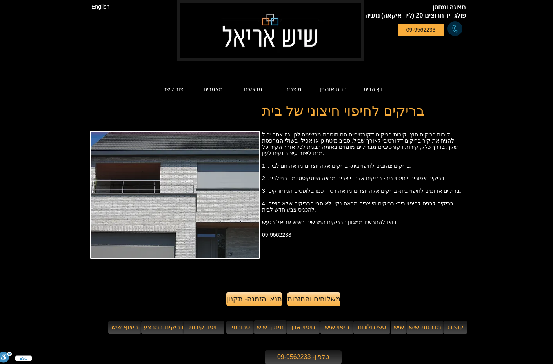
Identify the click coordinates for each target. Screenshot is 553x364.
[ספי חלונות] (371, 327)
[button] (213, 89)
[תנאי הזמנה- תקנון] (254, 299)
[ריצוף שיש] (124, 327)
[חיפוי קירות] (204, 327)
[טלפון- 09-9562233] (303, 357)
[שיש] (399, 327)
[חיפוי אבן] (303, 327)
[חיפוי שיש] (336, 327)
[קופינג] (455, 327)
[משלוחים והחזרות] (313, 299)
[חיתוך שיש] (270, 327)
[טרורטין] (240, 327)
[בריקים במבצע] (163, 327)
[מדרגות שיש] (425, 327)
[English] (100, 7)
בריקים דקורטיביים (370, 134)
